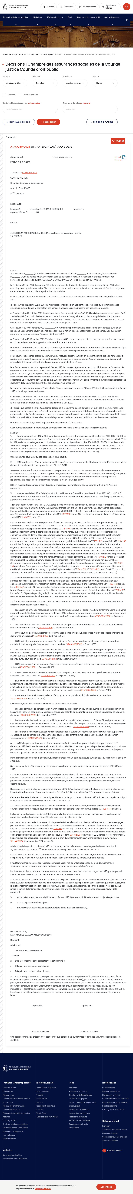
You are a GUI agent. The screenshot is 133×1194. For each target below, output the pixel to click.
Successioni (74, 1127)
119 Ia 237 (26, 517)
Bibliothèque (41, 1113)
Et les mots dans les (76, 103)
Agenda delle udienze (111, 1091)
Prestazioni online (109, 1106)
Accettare (106, 1187)
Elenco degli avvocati (111, 1095)
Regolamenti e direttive (45, 1106)
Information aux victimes (79, 1113)
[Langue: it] (127, 19)
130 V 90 (120, 590)
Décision (6, 76)
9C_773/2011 (76, 834)
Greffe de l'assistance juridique (15, 1124)
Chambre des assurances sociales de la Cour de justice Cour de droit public (86, 54)
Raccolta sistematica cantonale (115, 1098)
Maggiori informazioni (43, 1189)
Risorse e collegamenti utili (88, 18)
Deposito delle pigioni (78, 1098)
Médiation (37, 18)
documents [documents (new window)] (85, 103)
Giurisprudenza (108, 1087)
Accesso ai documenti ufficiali (114, 1129)
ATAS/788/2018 (49, 658)
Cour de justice (9, 1120)
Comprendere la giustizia (46, 1087)
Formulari (106, 1126)
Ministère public (9, 1087)
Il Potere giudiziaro (55, 18)
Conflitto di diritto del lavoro (80, 1095)
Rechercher (49, 122)
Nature (96, 76)
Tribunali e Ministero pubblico (15, 18)
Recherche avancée (103, 122)
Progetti (39, 1095)
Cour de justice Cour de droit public (40, 54)
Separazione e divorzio (78, 1124)
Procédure (67, 76)
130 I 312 (98, 541)
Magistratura (41, 1098)
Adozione (73, 1087)
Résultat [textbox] (40, 83)
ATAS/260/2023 (20, 146)
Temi (70, 18)
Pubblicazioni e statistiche (47, 1117)
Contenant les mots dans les (21, 103)
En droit (118, 160)
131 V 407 (67, 528)
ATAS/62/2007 (48, 675)
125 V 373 (107, 808)
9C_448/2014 (16, 841)
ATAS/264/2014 (35, 738)
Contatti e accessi (112, 18)
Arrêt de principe (31, 94)
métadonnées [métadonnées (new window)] (34, 103)
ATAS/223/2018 (88, 690)
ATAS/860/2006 (27, 667)
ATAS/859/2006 (103, 616)
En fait (118, 157)
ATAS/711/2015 (45, 627)
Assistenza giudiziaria (78, 1091)
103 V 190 (66, 514)
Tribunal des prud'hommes (13, 1106)
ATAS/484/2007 (74, 644)
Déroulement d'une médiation (15, 1158)
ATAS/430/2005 (40, 635)
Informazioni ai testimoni (79, 1109)
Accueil (5, 54)
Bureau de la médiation (12, 1155)
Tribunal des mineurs (11, 1109)
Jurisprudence (17, 54)
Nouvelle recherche (20, 122)
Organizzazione (42, 1091)
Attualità (39, 1109)
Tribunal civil (8, 1091)
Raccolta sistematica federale (114, 1102)
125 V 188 (122, 541)
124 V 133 (81, 569)
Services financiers (110, 1140)
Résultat (36, 76)
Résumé (11, 94)
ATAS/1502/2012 (81, 726)
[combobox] (15, 83)
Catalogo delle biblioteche (113, 1109)
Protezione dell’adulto (78, 1117)
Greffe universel (9, 1138)
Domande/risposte (110, 1133)
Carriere (39, 1102)
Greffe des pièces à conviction (15, 1127)
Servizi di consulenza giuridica (114, 1137)
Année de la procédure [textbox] (76, 83)
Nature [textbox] (99, 83)
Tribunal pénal (8, 1095)
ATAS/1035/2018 (28, 715)
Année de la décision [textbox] (15, 83)
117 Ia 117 (95, 569)
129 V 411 (20, 587)
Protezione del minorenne (79, 1120)
